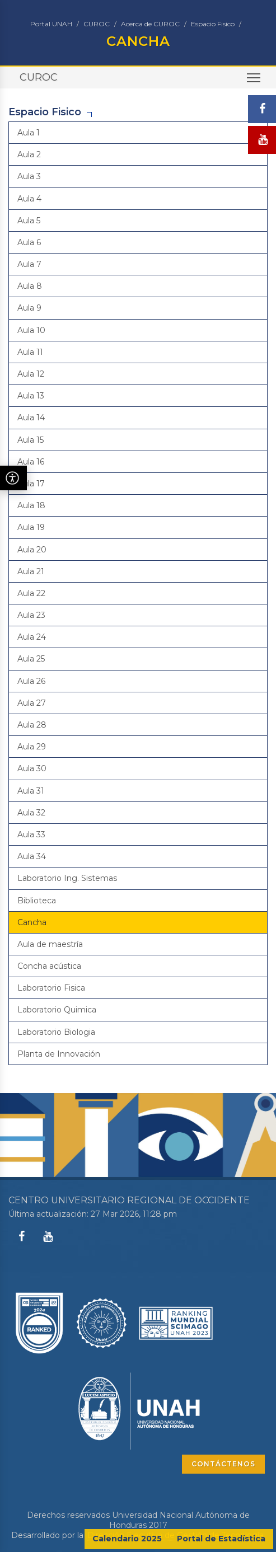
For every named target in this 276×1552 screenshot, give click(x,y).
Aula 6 (29, 242)
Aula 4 (29, 199)
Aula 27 (31, 703)
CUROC (96, 24)
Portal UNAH (51, 24)
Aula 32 (31, 813)
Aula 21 (30, 571)
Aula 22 (31, 593)
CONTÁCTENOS (223, 1464)
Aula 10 (31, 330)
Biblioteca (36, 900)
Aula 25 (31, 659)
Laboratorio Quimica (56, 1010)
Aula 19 (31, 527)
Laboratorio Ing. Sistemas (67, 878)
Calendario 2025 (127, 1539)
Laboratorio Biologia (56, 1032)
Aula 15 (30, 440)
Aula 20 (31, 550)
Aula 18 (31, 505)
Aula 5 (28, 220)
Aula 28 (31, 725)
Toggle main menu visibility (254, 81)
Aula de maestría (50, 944)
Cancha (31, 922)
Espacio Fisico (213, 24)
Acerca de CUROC (150, 24)
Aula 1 (28, 133)
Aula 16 (30, 462)
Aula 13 (30, 396)
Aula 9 (29, 308)
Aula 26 (31, 681)
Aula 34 (31, 856)
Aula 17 (31, 484)
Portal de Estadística (221, 1539)
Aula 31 (30, 791)
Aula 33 (31, 834)
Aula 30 (31, 768)
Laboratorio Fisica (51, 988)
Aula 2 (29, 154)
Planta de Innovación (58, 1054)
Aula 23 (31, 615)
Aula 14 (31, 417)
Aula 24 (31, 637)
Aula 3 (29, 176)
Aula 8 (29, 286)
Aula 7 (29, 264)
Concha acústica (49, 966)
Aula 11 (30, 352)
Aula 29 (31, 747)
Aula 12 (30, 374)
